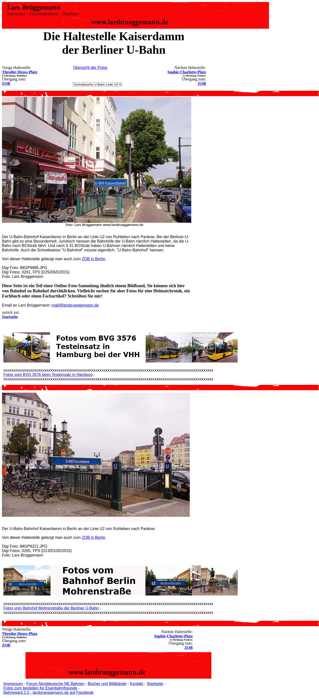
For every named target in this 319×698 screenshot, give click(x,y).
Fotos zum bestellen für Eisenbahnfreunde (40, 688)
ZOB (6, 83)
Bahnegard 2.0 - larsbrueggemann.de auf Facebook (48, 692)
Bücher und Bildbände (107, 684)
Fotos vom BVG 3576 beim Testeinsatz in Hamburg (47, 375)
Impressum (13, 684)
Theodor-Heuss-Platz (19, 72)
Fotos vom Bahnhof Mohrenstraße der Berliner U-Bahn (51, 608)
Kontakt (136, 684)
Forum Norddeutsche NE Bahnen (55, 684)
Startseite (155, 684)
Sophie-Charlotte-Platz (186, 72)
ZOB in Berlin (93, 259)
